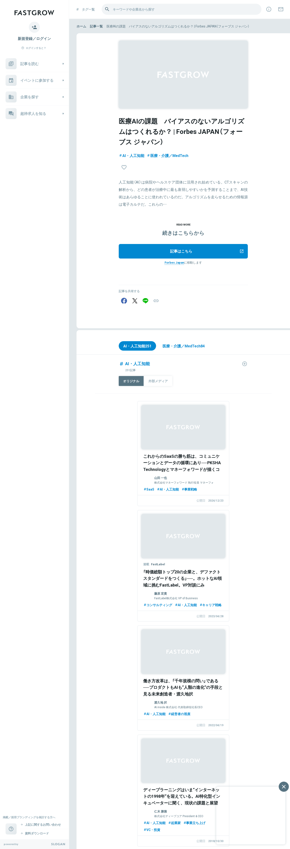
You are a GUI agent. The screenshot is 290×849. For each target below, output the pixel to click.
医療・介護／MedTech (168, 155)
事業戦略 (147, 487)
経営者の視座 (137, 607)
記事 (80, 787)
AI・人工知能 (131, 155)
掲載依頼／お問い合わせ (163, 787)
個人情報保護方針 (102, 836)
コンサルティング (205, 494)
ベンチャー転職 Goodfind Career (171, 825)
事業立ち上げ (242, 607)
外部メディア (158, 382)
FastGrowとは (129, 787)
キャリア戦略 (202, 501)
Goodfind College (134, 825)
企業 (110, 787)
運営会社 (82, 836)
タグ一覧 (85, 9)
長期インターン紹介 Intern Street (98, 831)
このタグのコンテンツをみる (184, 754)
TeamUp (128, 831)
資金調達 (199, 716)
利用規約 (122, 836)
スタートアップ (132, 709)
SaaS (106, 487)
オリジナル (131, 382)
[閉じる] (284, 787)
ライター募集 (196, 787)
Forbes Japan (174, 263)
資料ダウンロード (143, 836)
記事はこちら (207, 252)
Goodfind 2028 (109, 825)
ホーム (81, 26)
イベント (95, 787)
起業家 (222, 607)
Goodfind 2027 (86, 825)
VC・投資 (199, 614)
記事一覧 (96, 26)
